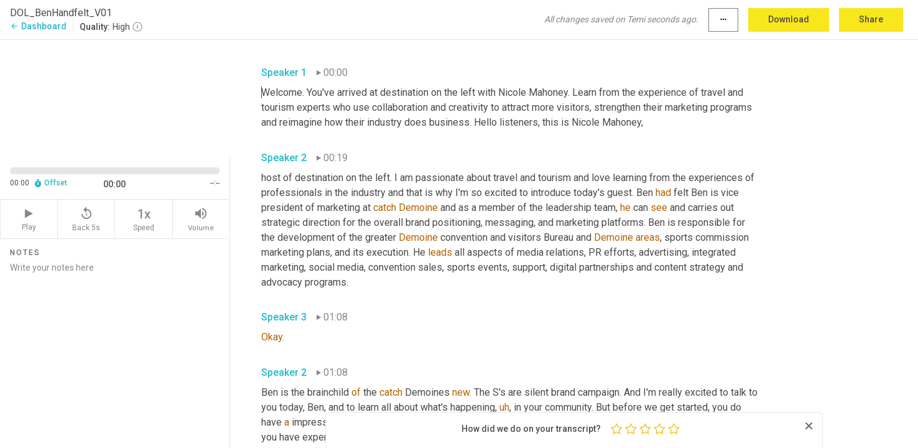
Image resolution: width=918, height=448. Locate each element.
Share (871, 19)
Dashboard (38, 26)
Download (788, 19)
